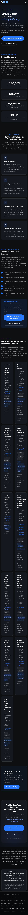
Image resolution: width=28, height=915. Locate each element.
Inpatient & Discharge (11, 905)
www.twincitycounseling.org (8, 518)
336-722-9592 (7, 513)
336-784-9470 (7, 660)
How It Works (10, 898)
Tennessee (22, 900)
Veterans (10, 903)
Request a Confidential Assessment (14, 317)
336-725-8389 (21, 444)
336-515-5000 (7, 388)
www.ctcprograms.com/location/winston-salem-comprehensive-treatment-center (21, 530)
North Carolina (18, 898)
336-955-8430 (21, 384)
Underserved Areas (18, 903)
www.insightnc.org (21, 448)
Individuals (3, 903)
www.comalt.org (8, 454)
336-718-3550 (7, 604)
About (2, 908)
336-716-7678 (7, 725)
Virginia (3, 900)
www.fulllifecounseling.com (21, 663)
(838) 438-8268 (9, 43)
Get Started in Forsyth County (13, 38)
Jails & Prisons (21, 905)
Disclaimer (22, 911)
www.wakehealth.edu (8, 728)
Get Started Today (11, 787)
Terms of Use (15, 911)
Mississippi (9, 900)
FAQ (17, 908)
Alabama (16, 900)
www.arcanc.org (8, 664)
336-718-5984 (21, 602)
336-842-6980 (21, 521)
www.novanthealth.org (21, 607)
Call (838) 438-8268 (14, 323)
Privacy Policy (7, 911)
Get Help (22, 908)
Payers (3, 905)
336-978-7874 (21, 658)
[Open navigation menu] (25, 2)
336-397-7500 (7, 450)
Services (3, 898)
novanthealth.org (8, 608)
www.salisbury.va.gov (8, 392)
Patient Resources (10, 908)
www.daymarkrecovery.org (21, 389)
